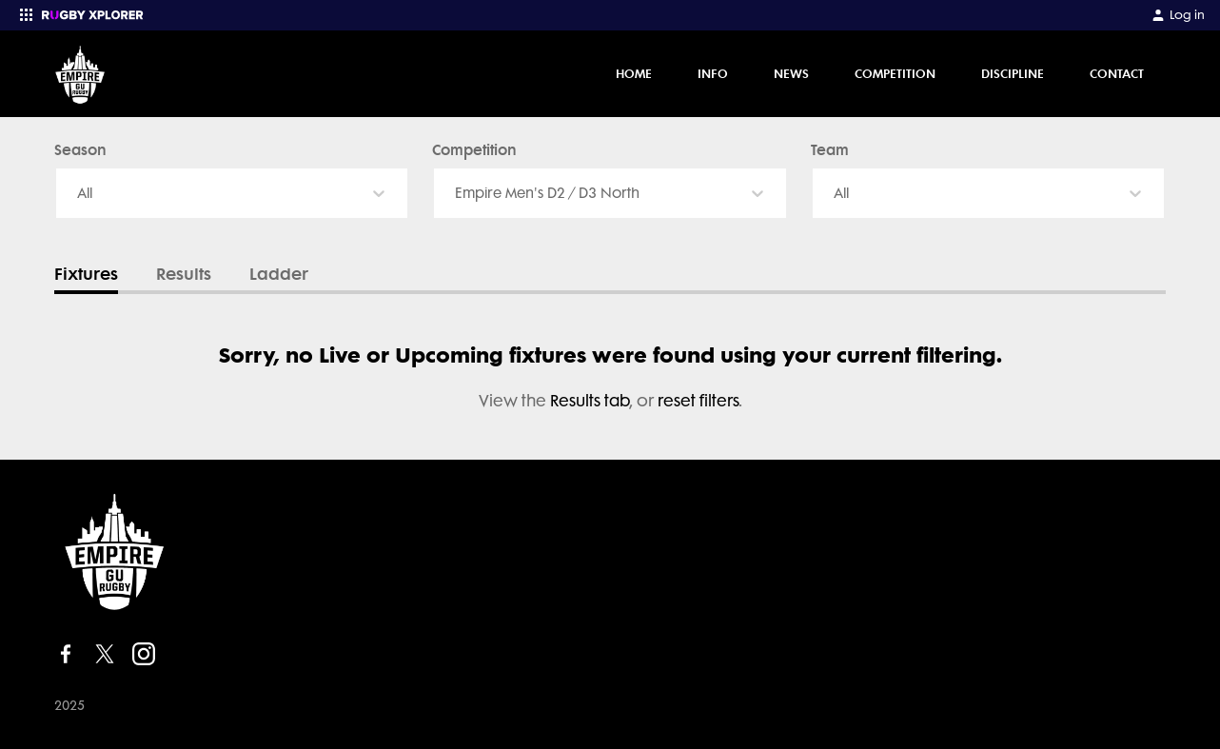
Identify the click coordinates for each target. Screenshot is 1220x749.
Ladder (278, 274)
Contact (1117, 73)
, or (604, 400)
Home (634, 73)
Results (183, 274)
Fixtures (86, 274)
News (791, 73)
